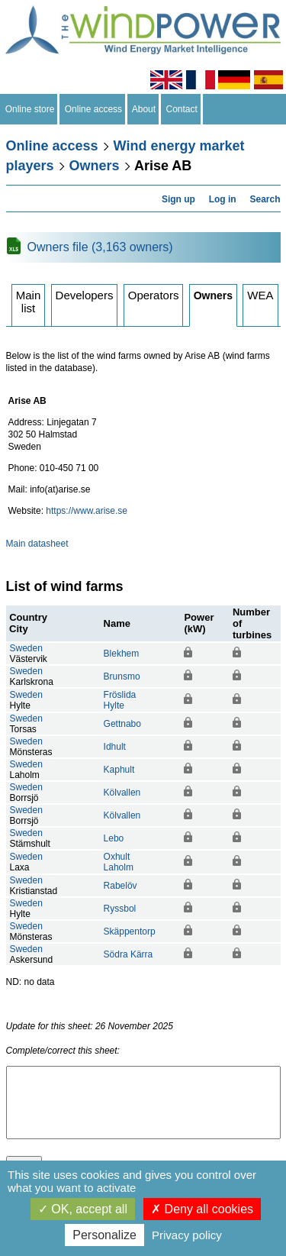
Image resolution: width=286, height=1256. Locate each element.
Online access (93, 109)
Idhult (115, 746)
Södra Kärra (128, 954)
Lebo (114, 838)
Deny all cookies (202, 1209)
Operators (153, 295)
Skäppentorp (130, 931)
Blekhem (122, 653)
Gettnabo (122, 723)
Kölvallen (122, 792)
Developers (85, 295)
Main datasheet (37, 543)
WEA (260, 295)
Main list (28, 302)
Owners (94, 165)
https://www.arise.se (86, 510)
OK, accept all (82, 1209)
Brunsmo (122, 676)
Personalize (104, 1235)
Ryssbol (120, 908)
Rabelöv (120, 885)
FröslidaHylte (120, 700)
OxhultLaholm (118, 862)
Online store (29, 109)
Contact (182, 109)
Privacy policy (187, 1235)
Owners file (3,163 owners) (100, 247)
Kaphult (119, 769)
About (144, 109)
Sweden (26, 648)
